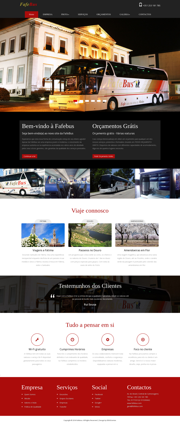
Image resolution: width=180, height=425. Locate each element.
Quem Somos (29, 394)
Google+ (98, 403)
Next (137, 301)
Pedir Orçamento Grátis (103, 156)
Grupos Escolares (67, 398)
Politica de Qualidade (32, 407)
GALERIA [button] (125, 14)
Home (33, 14)
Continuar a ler (29, 156)
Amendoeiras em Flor (137, 250)
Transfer (63, 407)
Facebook (99, 394)
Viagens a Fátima (43, 250)
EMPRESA (47, 14)
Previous (43, 301)
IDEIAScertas (111, 420)
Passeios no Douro (90, 250)
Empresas (64, 403)
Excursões (64, 394)
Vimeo (97, 407)
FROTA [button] (65, 14)
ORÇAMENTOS (104, 14)
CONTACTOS (145, 14)
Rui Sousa (90, 304)
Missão (27, 398)
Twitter (98, 398)
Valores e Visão (30, 403)
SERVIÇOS (83, 14)
